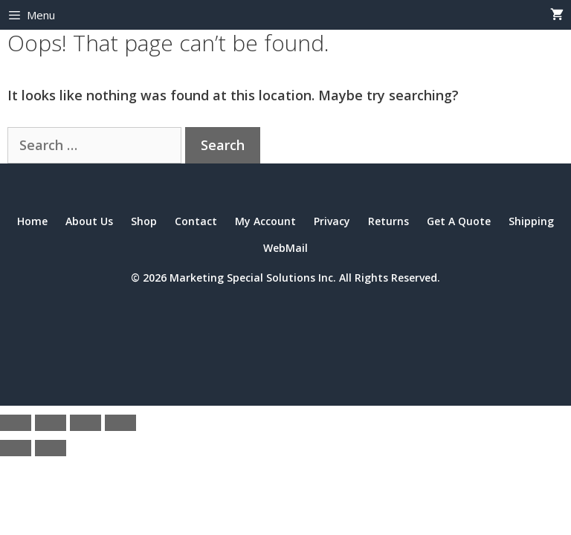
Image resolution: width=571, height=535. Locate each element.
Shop (144, 221)
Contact (196, 221)
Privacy (332, 221)
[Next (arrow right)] (50, 448)
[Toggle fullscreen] (50, 423)
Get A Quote (459, 221)
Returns (388, 221)
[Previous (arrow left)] (15, 448)
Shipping (531, 221)
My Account (265, 221)
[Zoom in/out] (15, 423)
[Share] (85, 423)
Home (32, 221)
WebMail (285, 248)
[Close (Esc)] (120, 423)
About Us (89, 221)
